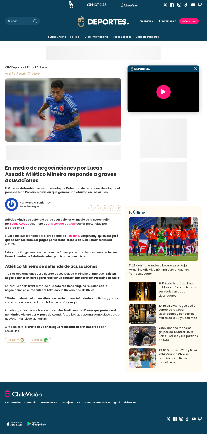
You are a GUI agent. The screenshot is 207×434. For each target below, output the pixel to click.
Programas (146, 21)
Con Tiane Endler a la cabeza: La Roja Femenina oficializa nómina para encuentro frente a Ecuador (159, 270)
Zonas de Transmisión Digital (101, 402)
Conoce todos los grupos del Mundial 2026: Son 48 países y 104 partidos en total (178, 334)
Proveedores (49, 402)
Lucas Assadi (19, 224)
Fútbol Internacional (96, 36)
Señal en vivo (189, 21)
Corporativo (13, 402)
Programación (167, 21)
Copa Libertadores (147, 36)
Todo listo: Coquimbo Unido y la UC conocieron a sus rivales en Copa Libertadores (177, 290)
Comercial (30, 402)
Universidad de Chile (62, 224)
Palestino (73, 236)
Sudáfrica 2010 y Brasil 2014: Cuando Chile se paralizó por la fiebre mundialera (178, 356)
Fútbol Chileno (57, 36)
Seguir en (16, 340)
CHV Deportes (14, 67)
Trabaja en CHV (70, 402)
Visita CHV (130, 402)
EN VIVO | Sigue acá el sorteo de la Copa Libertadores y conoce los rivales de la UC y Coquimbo (178, 312)
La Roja (74, 36)
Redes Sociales (122, 36)
